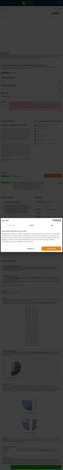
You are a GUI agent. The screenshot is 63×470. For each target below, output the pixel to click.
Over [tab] (52, 225)
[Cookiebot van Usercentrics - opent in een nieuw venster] (54, 220)
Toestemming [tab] (11, 225)
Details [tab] (31, 225)
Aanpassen (31, 248)
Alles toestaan (51, 248)
